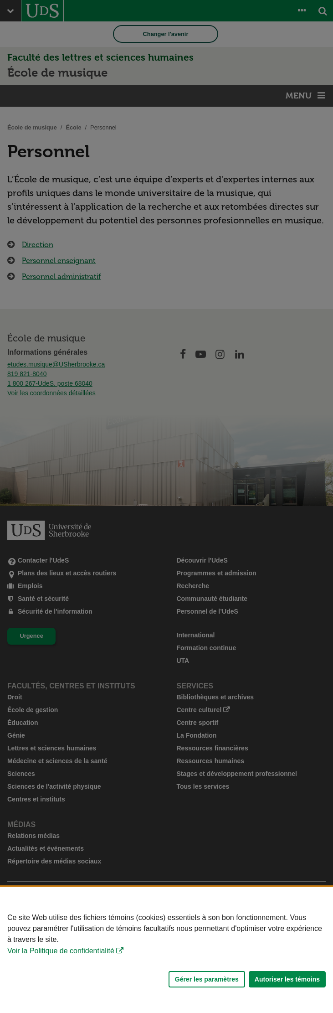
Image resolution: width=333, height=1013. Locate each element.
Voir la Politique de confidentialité (60, 951)
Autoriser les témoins (287, 979)
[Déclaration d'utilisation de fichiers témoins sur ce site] (166, 950)
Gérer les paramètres (207, 979)
